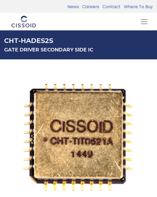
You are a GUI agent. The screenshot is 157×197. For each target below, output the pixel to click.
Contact (110, 7)
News (73, 7)
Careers (89, 7)
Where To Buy (137, 7)
